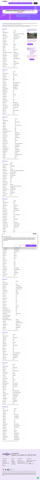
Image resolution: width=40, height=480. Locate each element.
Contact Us (4, 465)
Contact (30, 3)
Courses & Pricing (15, 3)
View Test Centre (30, 44)
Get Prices (35, 3)
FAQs (27, 3)
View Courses (32, 59)
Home (10, 3)
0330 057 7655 (31, 455)
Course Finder (4, 460)
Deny (20, 245)
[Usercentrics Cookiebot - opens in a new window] (33, 233)
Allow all (31, 245)
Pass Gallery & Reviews (22, 3)
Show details (33, 243)
